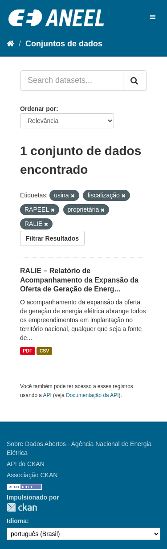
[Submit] (135, 80)
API (47, 395)
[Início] (10, 43)
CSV (44, 350)
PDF (27, 350)
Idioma (17, 520)
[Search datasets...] (71, 80)
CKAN (22, 507)
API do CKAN (26, 463)
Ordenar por (38, 108)
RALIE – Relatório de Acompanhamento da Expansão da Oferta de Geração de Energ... (79, 280)
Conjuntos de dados (63, 43)
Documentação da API (92, 395)
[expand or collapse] (152, 17)
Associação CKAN (32, 475)
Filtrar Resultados (52, 238)
